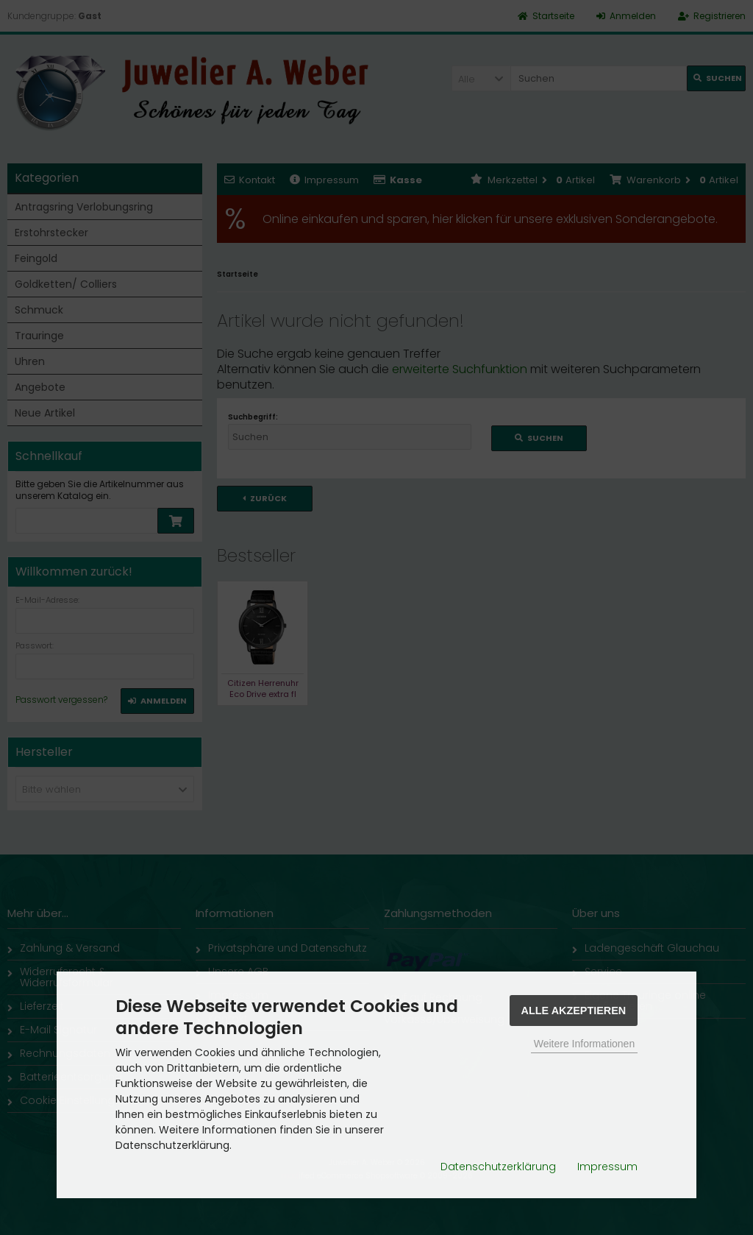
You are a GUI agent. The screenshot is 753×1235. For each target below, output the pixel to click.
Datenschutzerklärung (498, 1166)
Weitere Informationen (584, 1044)
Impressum (607, 1166)
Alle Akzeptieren (574, 1010)
